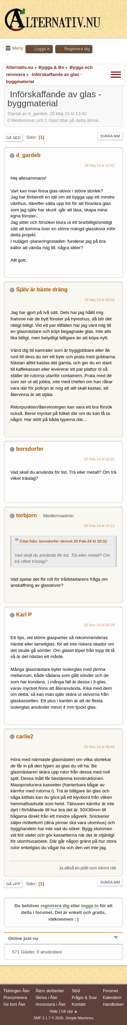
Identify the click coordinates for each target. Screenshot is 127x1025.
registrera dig (55, 905)
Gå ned (13, 138)
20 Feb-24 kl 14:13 (99, 526)
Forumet (110, 991)
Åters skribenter (50, 991)
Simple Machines (79, 1018)
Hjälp (53, 1011)
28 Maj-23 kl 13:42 (99, 165)
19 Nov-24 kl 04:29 (99, 625)
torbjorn (26, 515)
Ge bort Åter (14, 1004)
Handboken (113, 1004)
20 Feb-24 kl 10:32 (99, 459)
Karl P (23, 614)
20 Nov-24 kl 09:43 (99, 747)
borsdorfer (29, 449)
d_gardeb (28, 155)
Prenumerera (15, 997)
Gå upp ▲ (69, 1011)
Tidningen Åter (16, 991)
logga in (90, 905)
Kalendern (112, 997)
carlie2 (24, 736)
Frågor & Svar (84, 997)
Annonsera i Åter (51, 1004)
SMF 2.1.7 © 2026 (48, 1018)
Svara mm (110, 136)
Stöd (76, 991)
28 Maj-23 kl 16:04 (99, 300)
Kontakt (79, 1004)
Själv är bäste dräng (41, 289)
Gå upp (13, 884)
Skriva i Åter (47, 997)
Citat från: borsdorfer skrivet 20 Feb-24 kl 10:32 (63, 541)
